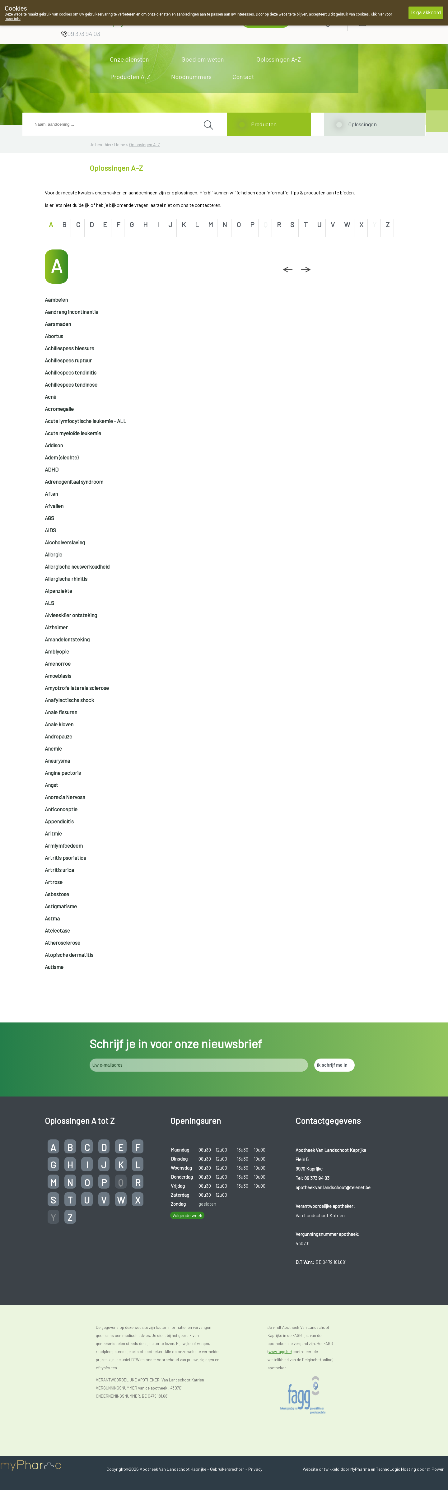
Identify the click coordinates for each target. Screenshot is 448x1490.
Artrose (54, 882)
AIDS (50, 530)
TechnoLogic (388, 1469)
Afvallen (54, 506)
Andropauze (58, 736)
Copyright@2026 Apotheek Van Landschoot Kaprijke (156, 1469)
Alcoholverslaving (65, 542)
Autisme (54, 967)
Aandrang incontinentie (71, 312)
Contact (243, 76)
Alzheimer (56, 627)
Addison (54, 445)
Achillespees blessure (69, 348)
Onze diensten (129, 59)
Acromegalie (59, 409)
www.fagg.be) (280, 1351)
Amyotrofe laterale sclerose (77, 688)
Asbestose (57, 894)
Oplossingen (362, 124)
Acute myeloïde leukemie (73, 433)
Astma (52, 918)
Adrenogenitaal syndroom (74, 481)
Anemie (53, 748)
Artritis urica (59, 870)
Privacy (255, 1469)
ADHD (51, 469)
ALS (49, 603)
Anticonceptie (61, 809)
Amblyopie (57, 651)
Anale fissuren (61, 712)
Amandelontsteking (67, 639)
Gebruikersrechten (227, 1469)
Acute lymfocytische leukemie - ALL (85, 421)
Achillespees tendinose (71, 384)
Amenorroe (58, 663)
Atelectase (57, 930)
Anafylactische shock (69, 700)
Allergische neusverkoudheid (77, 566)
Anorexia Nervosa (65, 797)
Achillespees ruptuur (68, 360)
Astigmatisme (61, 906)
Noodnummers (191, 76)
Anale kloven (59, 724)
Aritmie (53, 833)
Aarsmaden (58, 324)
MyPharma (360, 1469)
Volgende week (187, 1215)
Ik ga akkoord (426, 13)
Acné (50, 396)
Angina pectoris (63, 773)
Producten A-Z (130, 76)
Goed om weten (202, 59)
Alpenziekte (58, 591)
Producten (264, 124)
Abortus (54, 336)
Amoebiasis (58, 676)
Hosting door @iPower (422, 1469)
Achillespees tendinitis (70, 372)
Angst (51, 785)
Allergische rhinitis (66, 578)
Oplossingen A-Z (278, 59)
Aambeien (56, 299)
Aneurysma (57, 760)
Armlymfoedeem (64, 845)
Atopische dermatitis (69, 955)
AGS (49, 518)
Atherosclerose (62, 942)
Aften (51, 494)
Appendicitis (59, 821)
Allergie (53, 554)
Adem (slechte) (61, 457)
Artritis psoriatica (65, 857)
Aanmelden (384, 22)
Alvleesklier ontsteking (71, 615)
